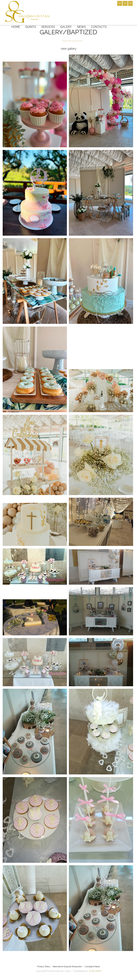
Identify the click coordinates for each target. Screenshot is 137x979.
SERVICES (48, 27)
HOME (15, 27)
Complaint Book (92, 966)
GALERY (66, 27)
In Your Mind (95, 971)
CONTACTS (100, 27)
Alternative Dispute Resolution (67, 966)
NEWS (82, 27)
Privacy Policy (43, 966)
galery (51, 32)
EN (125, 3)
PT (119, 3)
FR (130, 3)
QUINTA (31, 27)
